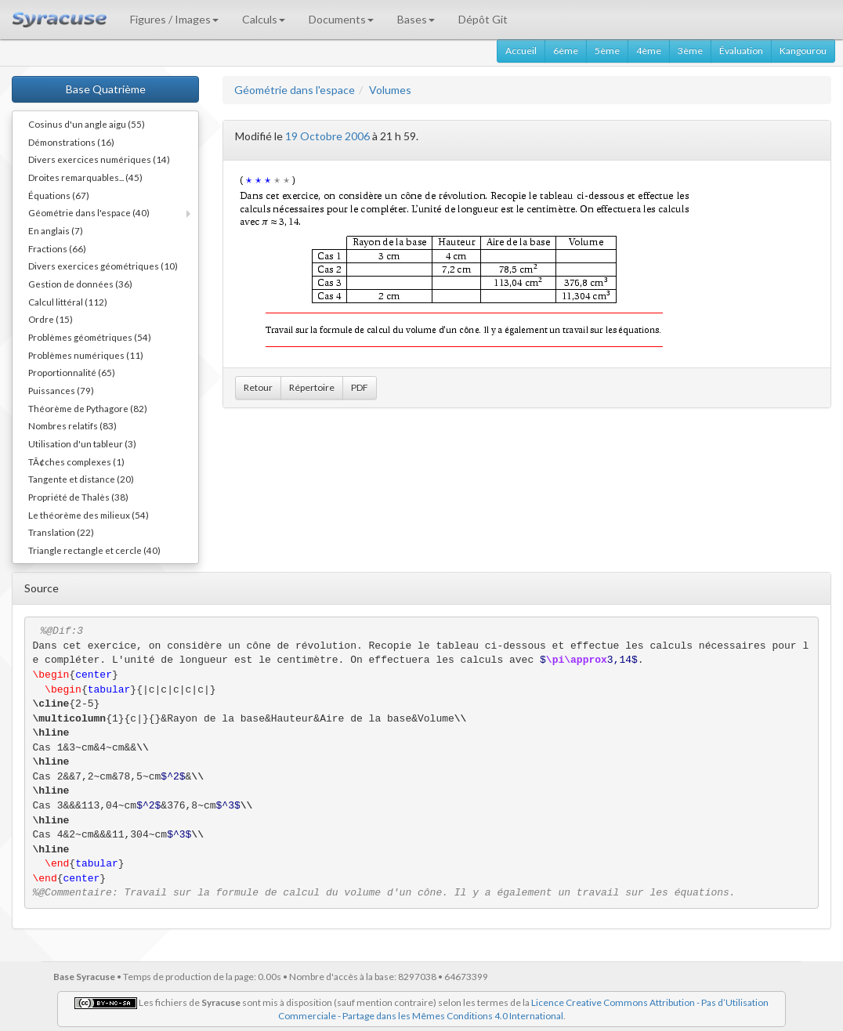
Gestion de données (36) (80, 283)
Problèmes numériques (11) (85, 354)
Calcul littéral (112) (67, 301)
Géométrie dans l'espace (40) (89, 212)
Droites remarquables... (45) (85, 177)
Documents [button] (341, 19)
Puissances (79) (61, 390)
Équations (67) (58, 195)
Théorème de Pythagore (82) (87, 408)
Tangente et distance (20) (81, 478)
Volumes (390, 89)
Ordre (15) (50, 318)
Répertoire (312, 387)
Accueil (521, 50)
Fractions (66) (57, 248)
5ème (607, 50)
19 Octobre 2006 (327, 136)
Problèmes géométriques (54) (89, 336)
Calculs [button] (263, 19)
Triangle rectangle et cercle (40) (94, 549)
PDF (359, 387)
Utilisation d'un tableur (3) (82, 443)
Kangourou (803, 50)
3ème (690, 50)
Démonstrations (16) (71, 141)
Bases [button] (416, 19)
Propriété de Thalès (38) (78, 496)
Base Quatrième (106, 89)
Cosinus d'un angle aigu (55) (86, 123)
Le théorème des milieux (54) (88, 514)
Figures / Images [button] (174, 19)
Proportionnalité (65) (71, 372)
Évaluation (741, 50)
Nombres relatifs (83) (72, 425)
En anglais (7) (55, 230)
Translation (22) (61, 531)
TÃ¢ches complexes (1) (76, 461)
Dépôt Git (483, 19)
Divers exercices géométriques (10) (103, 265)
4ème (648, 50)
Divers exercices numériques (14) (99, 159)
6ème (565, 50)
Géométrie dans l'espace (294, 89)
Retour (258, 387)
